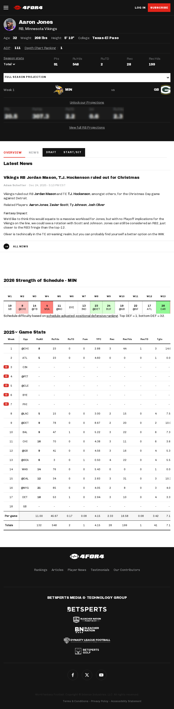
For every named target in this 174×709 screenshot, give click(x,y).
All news (20, 246)
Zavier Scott (58, 205)
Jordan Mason (45, 194)
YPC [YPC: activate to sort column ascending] (98, 339)
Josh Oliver (96, 205)
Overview (13, 152)
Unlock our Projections (87, 102)
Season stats (14, 58)
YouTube (101, 675)
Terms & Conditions (75, 701)
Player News (77, 570)
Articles (57, 570)
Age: (7, 38)
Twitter (87, 675)
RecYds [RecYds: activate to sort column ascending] (127, 339)
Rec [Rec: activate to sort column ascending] (112, 339)
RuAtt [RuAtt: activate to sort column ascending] (39, 339)
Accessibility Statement (126, 701)
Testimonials (100, 570)
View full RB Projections (87, 127)
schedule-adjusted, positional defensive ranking (82, 316)
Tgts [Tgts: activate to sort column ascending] (159, 339)
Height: (56, 38)
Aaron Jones (38, 205)
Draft (51, 152)
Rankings (40, 570)
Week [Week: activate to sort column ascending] (11, 339)
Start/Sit (72, 152)
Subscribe (159, 7)
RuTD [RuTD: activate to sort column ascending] (71, 339)
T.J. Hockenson (79, 194)
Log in (140, 7)
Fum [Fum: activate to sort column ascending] (85, 339)
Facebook (73, 675)
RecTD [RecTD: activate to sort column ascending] (144, 339)
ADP (7, 48)
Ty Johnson (78, 205)
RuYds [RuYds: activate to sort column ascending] (55, 339)
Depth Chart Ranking (40, 48)
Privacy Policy (99, 701)
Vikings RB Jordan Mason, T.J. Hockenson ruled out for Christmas (72, 177)
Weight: (26, 38)
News (34, 152)
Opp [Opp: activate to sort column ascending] (25, 339)
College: (84, 38)
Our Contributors (127, 570)
